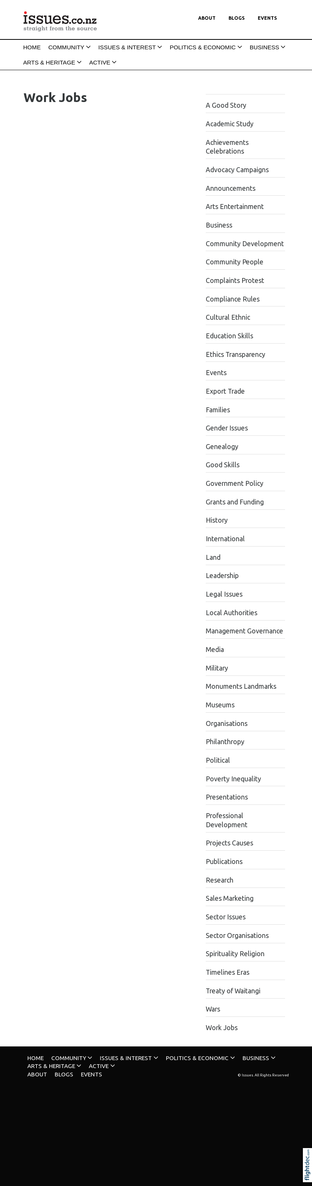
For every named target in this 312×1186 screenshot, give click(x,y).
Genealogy (222, 446)
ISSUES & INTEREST (127, 47)
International (225, 538)
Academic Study (230, 123)
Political (218, 760)
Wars (213, 1009)
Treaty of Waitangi (233, 990)
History (217, 520)
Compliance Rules (233, 299)
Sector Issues (226, 917)
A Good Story (226, 105)
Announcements (230, 188)
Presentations (227, 797)
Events (267, 18)
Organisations (226, 723)
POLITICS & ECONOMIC (203, 47)
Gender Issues (227, 428)
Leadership (222, 575)
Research (219, 880)
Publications (224, 861)
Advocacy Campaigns (237, 169)
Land (213, 557)
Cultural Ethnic (228, 317)
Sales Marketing (230, 898)
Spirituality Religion (235, 953)
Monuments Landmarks (241, 686)
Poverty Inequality (233, 778)
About (207, 18)
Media (215, 649)
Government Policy (234, 483)
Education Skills (229, 335)
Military (217, 668)
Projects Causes (229, 843)
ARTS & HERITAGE (49, 62)
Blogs (236, 18)
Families (218, 409)
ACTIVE (99, 62)
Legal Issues (224, 594)
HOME (32, 47)
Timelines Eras (227, 972)
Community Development (245, 243)
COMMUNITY (66, 47)
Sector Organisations (237, 935)
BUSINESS (264, 47)
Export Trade (225, 391)
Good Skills (223, 464)
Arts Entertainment (235, 206)
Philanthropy (225, 741)
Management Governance (244, 631)
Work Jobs (222, 1027)
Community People (234, 261)
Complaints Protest (235, 280)
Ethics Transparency (235, 354)
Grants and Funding (235, 502)
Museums (220, 704)
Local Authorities (231, 612)
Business (219, 225)
